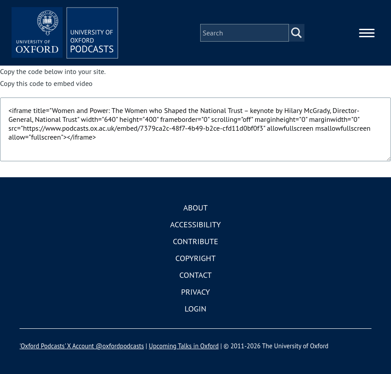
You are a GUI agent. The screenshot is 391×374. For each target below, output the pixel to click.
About (195, 208)
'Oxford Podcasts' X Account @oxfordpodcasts (82, 346)
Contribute (195, 241)
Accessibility (195, 224)
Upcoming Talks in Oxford (183, 346)
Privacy (195, 292)
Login (195, 309)
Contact (195, 275)
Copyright (195, 258)
